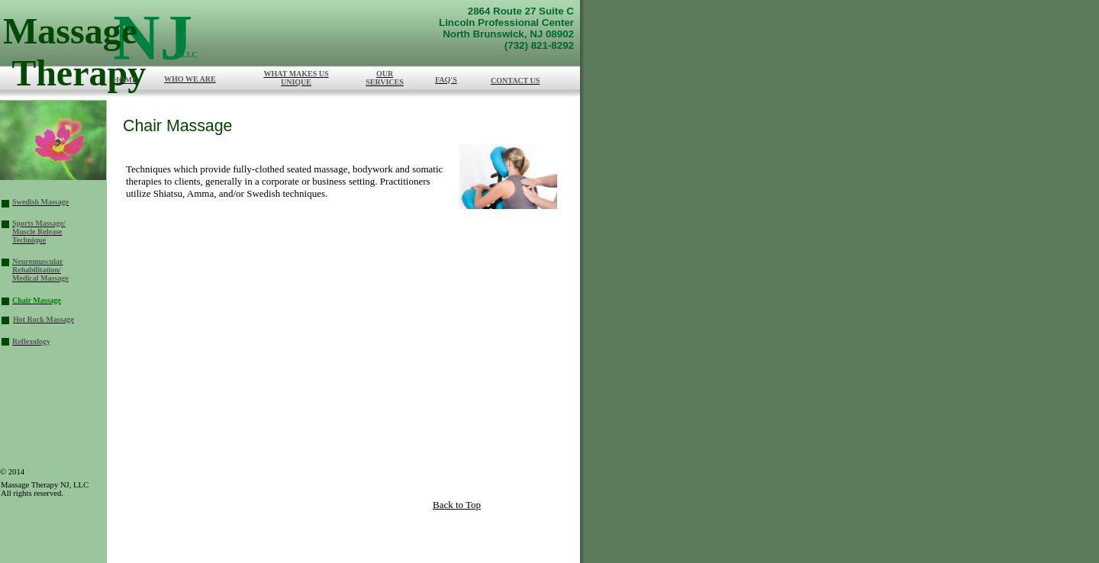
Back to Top (457, 504)
